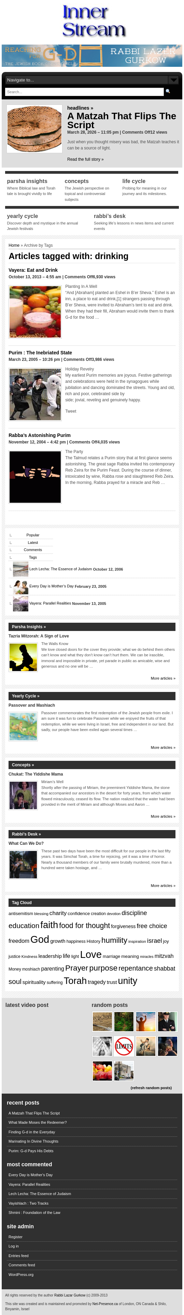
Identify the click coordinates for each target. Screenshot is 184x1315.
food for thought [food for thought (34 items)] (84, 926)
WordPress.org (21, 1275)
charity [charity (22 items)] (58, 913)
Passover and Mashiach (32, 705)
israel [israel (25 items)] (154, 940)
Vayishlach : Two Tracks (28, 1203)
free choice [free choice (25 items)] (152, 925)
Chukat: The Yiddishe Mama (36, 774)
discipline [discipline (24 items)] (134, 913)
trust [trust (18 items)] (112, 982)
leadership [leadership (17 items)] (50, 956)
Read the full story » (85, 159)
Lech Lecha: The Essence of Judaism (60, 569)
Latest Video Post (26, 1005)
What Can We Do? (26, 843)
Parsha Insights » (29, 626)
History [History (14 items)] (93, 941)
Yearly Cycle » (26, 696)
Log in (14, 1246)
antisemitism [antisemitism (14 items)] (21, 913)
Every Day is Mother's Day (31, 1175)
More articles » (163, 678)
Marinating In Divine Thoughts (33, 1141)
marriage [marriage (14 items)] (111, 956)
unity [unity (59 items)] (128, 981)
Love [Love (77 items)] (91, 954)
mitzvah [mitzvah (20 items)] (164, 956)
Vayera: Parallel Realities (50, 603)
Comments (33, 550)
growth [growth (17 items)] (57, 941)
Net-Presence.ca (106, 1304)
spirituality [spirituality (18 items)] (34, 982)
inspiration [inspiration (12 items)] (137, 941)
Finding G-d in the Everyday (32, 1132)
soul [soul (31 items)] (15, 981)
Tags (33, 557)
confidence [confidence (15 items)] (79, 913)
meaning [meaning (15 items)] (130, 956)
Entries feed (19, 1256)
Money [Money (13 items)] (15, 969)
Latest (33, 542)
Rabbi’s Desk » (26, 834)
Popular (32, 535)
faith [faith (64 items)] (49, 925)
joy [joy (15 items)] (166, 941)
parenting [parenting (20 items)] (52, 968)
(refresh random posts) (151, 1088)
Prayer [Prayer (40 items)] (76, 967)
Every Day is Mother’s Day (51, 586)
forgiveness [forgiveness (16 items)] (123, 926)
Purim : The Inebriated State (40, 352)
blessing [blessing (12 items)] (41, 914)
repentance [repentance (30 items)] (135, 968)
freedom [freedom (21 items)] (19, 941)
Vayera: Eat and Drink (33, 270)
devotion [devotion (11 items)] (114, 914)
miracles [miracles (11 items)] (147, 956)
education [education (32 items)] (24, 925)
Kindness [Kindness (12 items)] (30, 956)
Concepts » (23, 765)
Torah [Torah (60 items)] (75, 981)
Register (16, 1237)
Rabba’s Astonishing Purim (40, 435)
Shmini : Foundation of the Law (34, 1212)
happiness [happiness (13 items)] (76, 941)
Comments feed (22, 1265)
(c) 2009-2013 (97, 1295)
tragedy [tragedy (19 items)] (96, 982)
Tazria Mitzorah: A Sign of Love (39, 636)
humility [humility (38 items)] (114, 940)
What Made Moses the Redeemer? (38, 1122)
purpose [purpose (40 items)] (103, 967)
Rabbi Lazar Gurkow (70, 1295)
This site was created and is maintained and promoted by (49, 1304)
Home (14, 245)
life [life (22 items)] (66, 956)
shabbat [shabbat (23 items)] (164, 968)
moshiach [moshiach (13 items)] (31, 969)
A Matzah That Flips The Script (121, 120)
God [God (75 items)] (39, 939)
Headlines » (80, 108)
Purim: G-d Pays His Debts (31, 1151)
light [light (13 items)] (75, 956)
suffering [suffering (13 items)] (55, 982)
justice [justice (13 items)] (14, 956)
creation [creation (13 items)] (98, 913)
